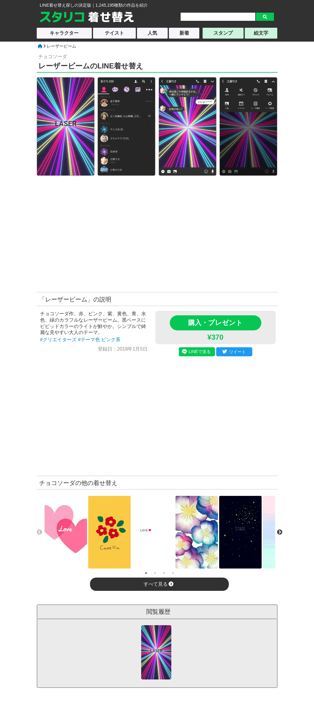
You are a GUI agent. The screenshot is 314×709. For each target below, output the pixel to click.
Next (280, 532)
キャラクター (64, 33)
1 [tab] (146, 573)
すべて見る (158, 584)
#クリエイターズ (58, 339)
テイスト (114, 33)
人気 (152, 33)
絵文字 (261, 33)
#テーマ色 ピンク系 (99, 339)
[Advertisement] (99, 233)
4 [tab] (173, 573)
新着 (184, 33)
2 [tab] (155, 573)
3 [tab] (164, 573)
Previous (39, 532)
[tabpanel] (66, 532)
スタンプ (223, 33)
